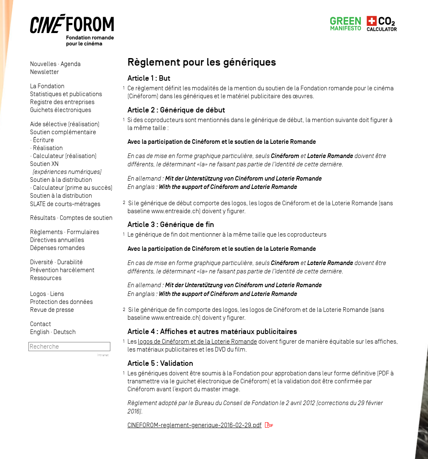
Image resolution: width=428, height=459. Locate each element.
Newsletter (44, 71)
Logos (38, 293)
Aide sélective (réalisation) (64, 124)
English (39, 331)
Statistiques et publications (66, 93)
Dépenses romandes (57, 247)
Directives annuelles (57, 239)
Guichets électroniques (60, 109)
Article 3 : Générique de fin (170, 224)
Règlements (46, 231)
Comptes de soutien (86, 217)
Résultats (43, 217)
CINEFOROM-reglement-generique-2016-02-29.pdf (194, 424)
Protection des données (61, 301)
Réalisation (48, 147)
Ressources (45, 277)
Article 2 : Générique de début (176, 110)
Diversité (41, 261)
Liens (57, 293)
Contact (40, 323)
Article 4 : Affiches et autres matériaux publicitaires (212, 331)
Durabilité (70, 261)
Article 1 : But (148, 78)
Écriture (43, 139)
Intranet (103, 355)
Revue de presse (52, 309)
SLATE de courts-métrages (65, 203)
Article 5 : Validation (160, 363)
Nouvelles (43, 63)
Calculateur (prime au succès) (72, 187)
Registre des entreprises (62, 101)
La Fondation (47, 85)
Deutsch (65, 331)
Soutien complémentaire (63, 131)
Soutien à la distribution (61, 179)
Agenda (71, 63)
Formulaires (83, 231)
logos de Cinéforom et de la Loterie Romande (197, 341)
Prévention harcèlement (62, 269)
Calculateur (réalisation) (65, 155)
